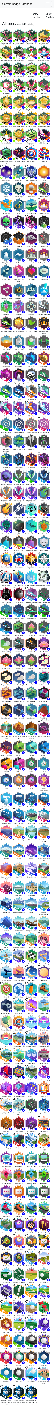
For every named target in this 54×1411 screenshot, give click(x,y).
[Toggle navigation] (48, 4)
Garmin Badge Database (17, 4)
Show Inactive (36, 16)
